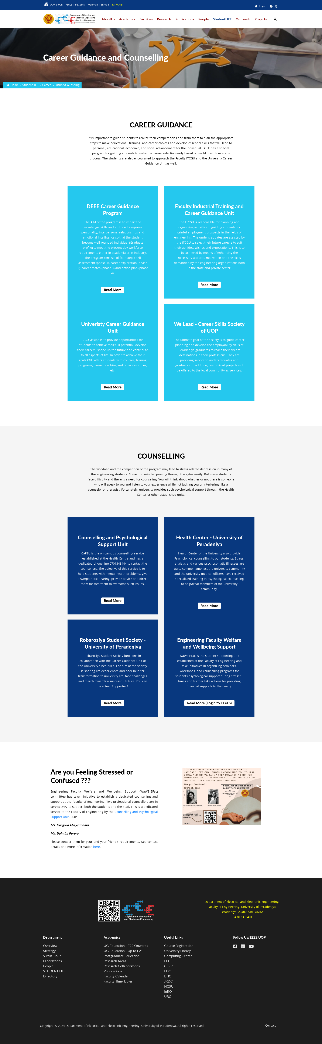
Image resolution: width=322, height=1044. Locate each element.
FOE (60, 4)
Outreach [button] (243, 19)
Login (260, 6)
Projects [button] (261, 19)
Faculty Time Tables (118, 981)
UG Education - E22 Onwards (126, 946)
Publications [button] (184, 19)
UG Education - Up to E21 (123, 951)
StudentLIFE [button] (222, 19)
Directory (50, 976)
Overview (50, 946)
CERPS (169, 966)
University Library (177, 951)
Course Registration (178, 946)
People (48, 966)
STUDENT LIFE (54, 971)
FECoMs (80, 4)
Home (14, 85)
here (96, 849)
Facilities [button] (146, 19)
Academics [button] (127, 19)
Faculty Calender (116, 976)
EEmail (105, 4)
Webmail (93, 4)
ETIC (167, 976)
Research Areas (115, 961)
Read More (112, 292)
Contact (270, 1025)
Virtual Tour (52, 956)
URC (167, 996)
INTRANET (118, 4)
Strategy (49, 951)
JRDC (168, 981)
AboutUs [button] (108, 19)
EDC (167, 971)
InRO (168, 991)
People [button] (203, 19)
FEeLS (68, 4)
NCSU (169, 986)
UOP (52, 4)
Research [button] (164, 19)
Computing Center (178, 956)
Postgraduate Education (122, 956)
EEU (167, 961)
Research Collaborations (122, 966)
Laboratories (52, 961)
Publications (113, 971)
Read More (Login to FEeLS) (209, 705)
